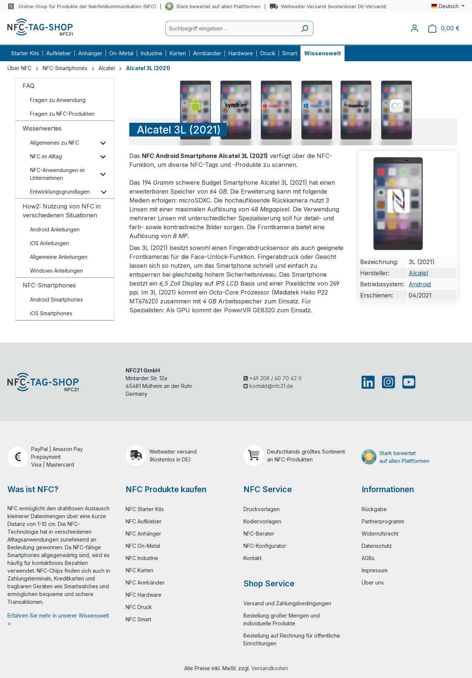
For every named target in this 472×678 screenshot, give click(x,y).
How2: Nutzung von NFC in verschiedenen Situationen (62, 211)
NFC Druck (139, 607)
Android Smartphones (56, 299)
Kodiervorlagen (262, 521)
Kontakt (252, 558)
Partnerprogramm (383, 521)
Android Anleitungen (55, 229)
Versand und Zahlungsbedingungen (287, 603)
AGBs (368, 558)
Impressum (375, 570)
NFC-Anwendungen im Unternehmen (57, 174)
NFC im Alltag (46, 156)
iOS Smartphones (51, 313)
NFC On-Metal (143, 546)
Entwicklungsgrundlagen (60, 191)
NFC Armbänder (145, 582)
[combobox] (230, 28)
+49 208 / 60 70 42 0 (272, 378)
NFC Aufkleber (144, 521)
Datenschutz (377, 546)
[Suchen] (304, 28)
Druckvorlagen (261, 509)
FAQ (28, 85)
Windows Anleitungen (56, 270)
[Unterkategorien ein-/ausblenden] (103, 142)
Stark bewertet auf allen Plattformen (218, 6)
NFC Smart (138, 619)
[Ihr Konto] (414, 28)
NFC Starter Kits (145, 509)
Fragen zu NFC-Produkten (62, 114)
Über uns (373, 582)
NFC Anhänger (143, 533)
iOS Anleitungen (49, 243)
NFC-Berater (258, 533)
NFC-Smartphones (49, 285)
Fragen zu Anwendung (58, 100)
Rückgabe (374, 509)
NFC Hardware (144, 595)
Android (420, 284)
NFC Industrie (142, 558)
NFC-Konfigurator (264, 546)
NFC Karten (139, 570)
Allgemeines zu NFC (54, 142)
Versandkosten (269, 668)
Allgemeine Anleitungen (58, 257)
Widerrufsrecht (380, 533)
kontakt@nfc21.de (268, 386)
